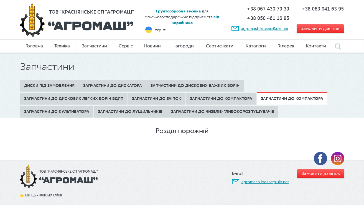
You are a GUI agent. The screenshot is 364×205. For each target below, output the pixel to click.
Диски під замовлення (49, 85)
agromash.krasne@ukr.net (264, 28)
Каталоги (256, 46)
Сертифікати (219, 46)
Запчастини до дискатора (112, 85)
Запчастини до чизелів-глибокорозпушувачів (222, 111)
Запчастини (94, 46)
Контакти (316, 46)
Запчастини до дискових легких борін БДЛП (73, 98)
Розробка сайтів (50, 195)
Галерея (286, 46)
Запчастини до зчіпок (156, 98)
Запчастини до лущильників (130, 111)
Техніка (62, 46)
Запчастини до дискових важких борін (195, 85)
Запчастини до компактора (221, 98)
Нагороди (183, 46)
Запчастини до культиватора (56, 111)
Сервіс (126, 46)
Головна (34, 46)
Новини (152, 46)
